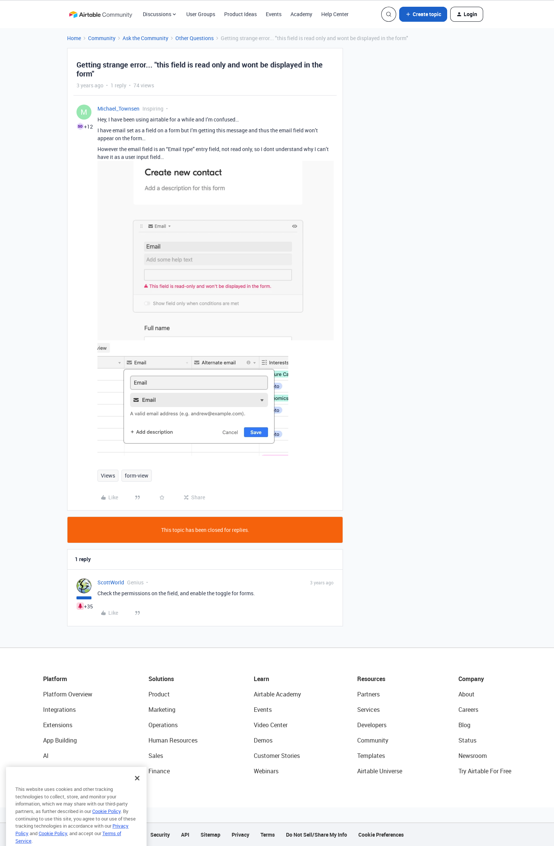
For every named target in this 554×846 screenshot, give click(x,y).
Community (101, 38)
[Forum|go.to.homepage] (100, 14)
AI (46, 756)
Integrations (59, 709)
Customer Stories (277, 756)
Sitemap (210, 834)
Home (74, 38)
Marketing (161, 709)
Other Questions (194, 38)
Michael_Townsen (118, 108)
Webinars (266, 771)
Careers (468, 709)
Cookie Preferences (381, 834)
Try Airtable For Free (484, 771)
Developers (371, 725)
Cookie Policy (106, 822)
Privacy (240, 834)
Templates (371, 756)
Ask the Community (145, 38)
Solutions (161, 679)
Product (159, 694)
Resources (371, 679)
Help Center (335, 14)
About (466, 694)
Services (368, 709)
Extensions (57, 725)
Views (108, 475)
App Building (60, 740)
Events (273, 14)
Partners (368, 694)
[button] (423, 14)
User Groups (200, 14)
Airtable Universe (379, 771)
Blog (464, 725)
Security (160, 834)
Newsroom (472, 756)
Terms (268, 834)
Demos (263, 740)
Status (467, 740)
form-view (136, 475)
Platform (55, 679)
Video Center (270, 725)
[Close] (137, 789)
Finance (159, 771)
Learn (261, 679)
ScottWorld (110, 582)
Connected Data (65, 771)
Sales (155, 756)
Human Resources (173, 740)
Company (471, 679)
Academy (301, 14)
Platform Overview (67, 694)
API (185, 834)
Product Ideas (240, 14)
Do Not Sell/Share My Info (316, 834)
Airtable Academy (277, 694)
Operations (163, 725)
